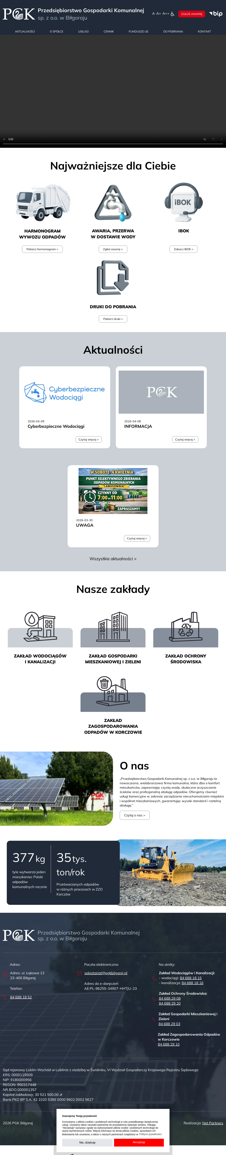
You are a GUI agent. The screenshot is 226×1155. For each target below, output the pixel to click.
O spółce (56, 31)
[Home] (19, 14)
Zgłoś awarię (191, 14)
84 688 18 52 (21, 997)
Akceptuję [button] (139, 1142)
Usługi (83, 31)
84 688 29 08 (170, 998)
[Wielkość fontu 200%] (166, 13)
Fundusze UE (138, 31)
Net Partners (212, 1123)
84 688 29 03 (169, 1024)
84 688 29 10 (169, 1044)
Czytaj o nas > (134, 815)
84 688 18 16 (192, 983)
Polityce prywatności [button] (150, 1134)
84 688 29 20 (170, 1003)
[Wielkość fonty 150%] (158, 13)
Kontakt (204, 31)
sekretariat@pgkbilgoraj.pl (105, 973)
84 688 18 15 (191, 978)
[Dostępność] (172, 13)
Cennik (109, 31)
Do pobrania (173, 31)
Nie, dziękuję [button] (87, 1142)
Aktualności (25, 31)
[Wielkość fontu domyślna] (153, 13)
